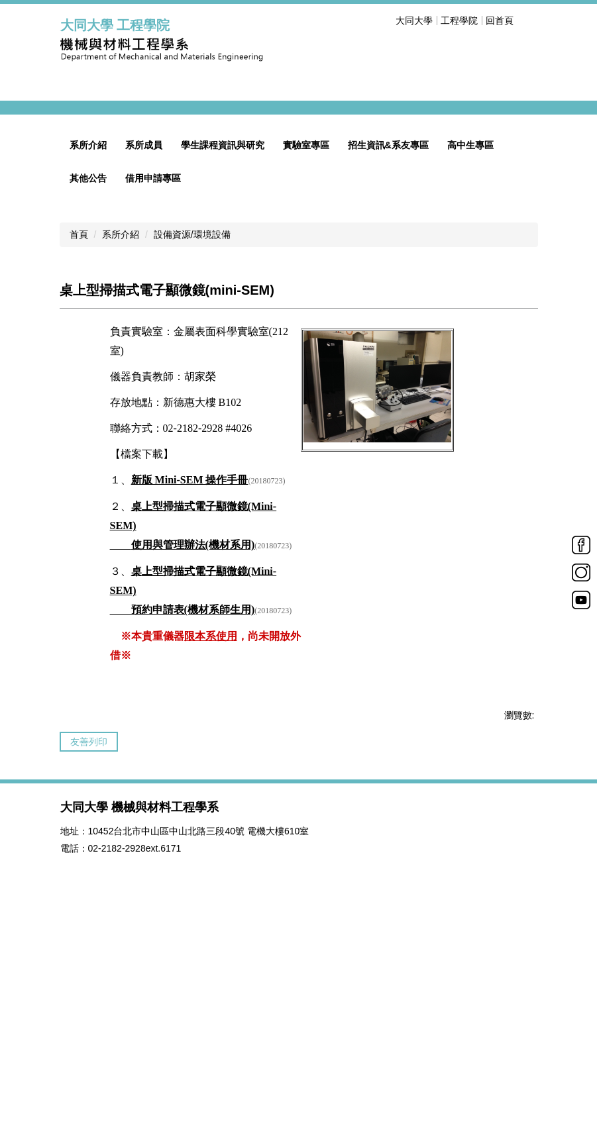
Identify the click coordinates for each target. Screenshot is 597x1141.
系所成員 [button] (143, 357)
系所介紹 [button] (88, 357)
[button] (76, 213)
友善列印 (88, 953)
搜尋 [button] (529, 20)
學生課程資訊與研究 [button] (222, 357)
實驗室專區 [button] (306, 357)
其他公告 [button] (88, 390)
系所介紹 (120, 446)
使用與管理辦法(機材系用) (193, 756)
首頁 (79, 446)
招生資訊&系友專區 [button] (388, 357)
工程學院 (459, 20)
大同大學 (414, 20)
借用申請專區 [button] (153, 390)
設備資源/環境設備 (192, 446)
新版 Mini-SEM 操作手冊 (189, 691)
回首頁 (500, 20)
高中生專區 (470, 357)
